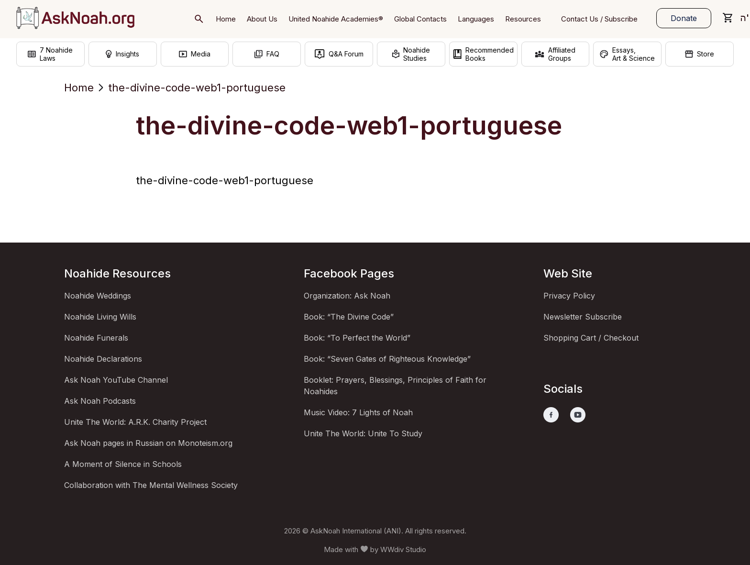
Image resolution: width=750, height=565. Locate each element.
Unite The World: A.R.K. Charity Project (135, 422)
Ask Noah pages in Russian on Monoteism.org (148, 443)
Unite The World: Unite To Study (363, 433)
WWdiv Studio (403, 549)
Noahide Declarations (103, 359)
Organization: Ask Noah (347, 295)
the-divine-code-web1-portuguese (224, 180)
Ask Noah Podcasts (100, 401)
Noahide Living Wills (100, 316)
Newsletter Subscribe (582, 316)
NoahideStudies (411, 54)
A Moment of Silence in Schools (123, 464)
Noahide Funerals (96, 338)
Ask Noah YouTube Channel (116, 380)
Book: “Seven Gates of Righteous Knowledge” (387, 359)
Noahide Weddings (97, 295)
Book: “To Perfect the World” (357, 338)
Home (79, 87)
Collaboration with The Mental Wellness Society (151, 485)
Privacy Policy (569, 295)
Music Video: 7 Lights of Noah (358, 412)
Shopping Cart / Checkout (591, 338)
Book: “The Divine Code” (349, 316)
